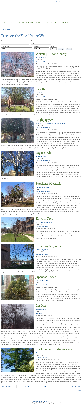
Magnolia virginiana (42, 250)
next (79, 390)
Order (52, 46)
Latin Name (5, 46)
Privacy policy (47, 401)
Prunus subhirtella (41, 57)
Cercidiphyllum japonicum (44, 222)
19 (38, 386)
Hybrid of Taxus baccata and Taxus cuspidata (50, 123)
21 (45, 386)
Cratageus (39, 92)
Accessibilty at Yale (37, 401)
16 (28, 386)
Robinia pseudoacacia (43, 353)
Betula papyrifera (41, 156)
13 (18, 386)
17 (31, 386)
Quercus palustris (41, 309)
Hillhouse (38, 313)
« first (2, 386)
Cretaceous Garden (42, 226)
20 (41, 386)
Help (73, 22)
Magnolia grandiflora (42, 187)
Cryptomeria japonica (42, 280)
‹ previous (9, 386)
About (65, 22)
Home (4, 29)
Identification (26, 22)
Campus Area (35, 41)
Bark (38, 22)
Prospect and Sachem (43, 357)
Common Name (6, 41)
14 (21, 386)
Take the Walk (51, 22)
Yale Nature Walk (26, 6)
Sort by (36, 46)
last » (79, 386)
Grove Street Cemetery (43, 62)
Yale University (8, 2)
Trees (12, 22)
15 (25, 386)
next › (74, 386)
